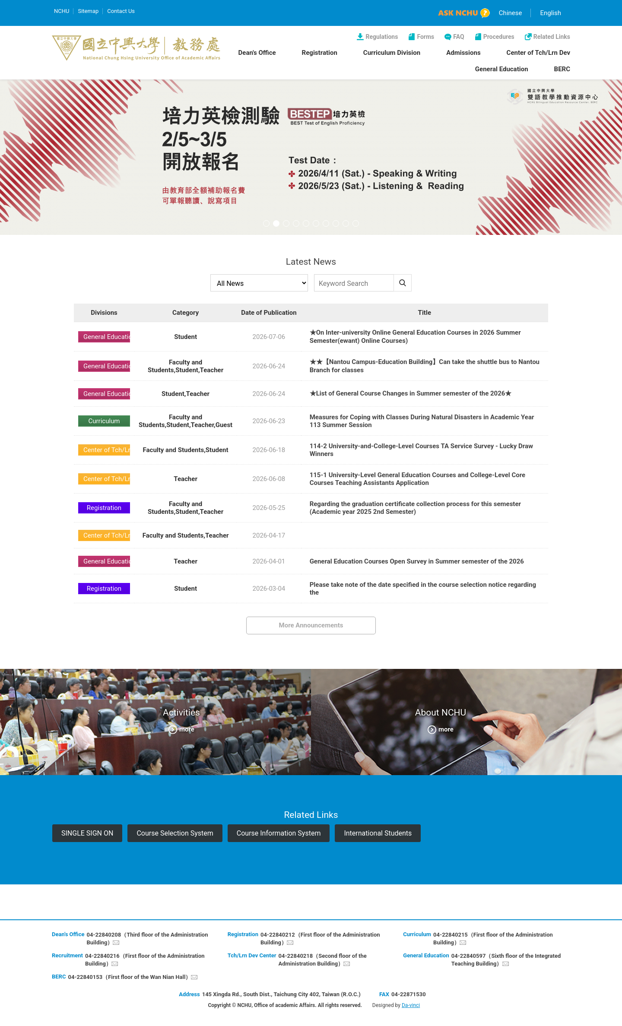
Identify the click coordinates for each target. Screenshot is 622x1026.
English (550, 13)
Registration (319, 53)
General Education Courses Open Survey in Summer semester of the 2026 (417, 561)
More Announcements (311, 625)
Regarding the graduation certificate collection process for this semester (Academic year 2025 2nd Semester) (415, 508)
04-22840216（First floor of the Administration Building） (145, 960)
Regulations (381, 36)
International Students (378, 833)
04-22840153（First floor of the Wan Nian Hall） (129, 977)
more (186, 729)
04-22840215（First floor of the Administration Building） (493, 938)
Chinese (510, 13)
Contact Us (121, 11)
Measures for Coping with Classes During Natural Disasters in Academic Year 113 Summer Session (422, 421)
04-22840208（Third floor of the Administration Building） (147, 938)
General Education (501, 69)
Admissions (463, 53)
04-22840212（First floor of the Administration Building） (320, 938)
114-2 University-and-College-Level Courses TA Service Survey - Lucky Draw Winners (421, 450)
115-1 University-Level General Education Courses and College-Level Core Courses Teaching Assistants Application (418, 479)
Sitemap (88, 11)
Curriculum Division (391, 53)
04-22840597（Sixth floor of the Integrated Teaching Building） (506, 960)
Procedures (498, 36)
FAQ (458, 36)
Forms (425, 36)
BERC (562, 69)
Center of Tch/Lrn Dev (538, 53)
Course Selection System (174, 833)
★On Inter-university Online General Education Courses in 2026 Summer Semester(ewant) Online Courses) (415, 337)
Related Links (551, 36)
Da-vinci (411, 1005)
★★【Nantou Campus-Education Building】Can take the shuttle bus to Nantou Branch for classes (424, 366)
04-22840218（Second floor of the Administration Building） (323, 960)
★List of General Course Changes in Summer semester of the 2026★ (411, 393)
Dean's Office (257, 53)
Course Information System (279, 833)
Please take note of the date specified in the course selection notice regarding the (423, 588)
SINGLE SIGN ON (87, 833)
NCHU (61, 11)
